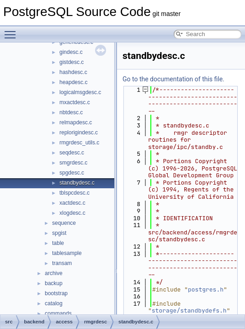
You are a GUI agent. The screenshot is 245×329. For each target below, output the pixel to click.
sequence (64, 223)
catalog (54, 303)
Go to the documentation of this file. (173, 79)
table (58, 243)
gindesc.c (71, 52)
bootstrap (56, 293)
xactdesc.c (72, 203)
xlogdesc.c (72, 213)
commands (58, 313)
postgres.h (206, 289)
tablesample (67, 253)
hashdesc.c (73, 72)
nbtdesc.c (71, 112)
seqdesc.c (71, 152)
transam (62, 263)
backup (54, 283)
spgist (59, 233)
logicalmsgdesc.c (80, 92)
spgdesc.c (71, 173)
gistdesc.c (71, 62)
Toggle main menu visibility (12, 30)
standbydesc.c (77, 183)
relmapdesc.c (75, 122)
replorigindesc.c (78, 132)
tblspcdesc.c (74, 193)
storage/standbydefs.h (189, 310)
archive (54, 273)
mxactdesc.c (74, 102)
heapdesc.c (73, 82)
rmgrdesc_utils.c (79, 142)
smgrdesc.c (73, 162)
